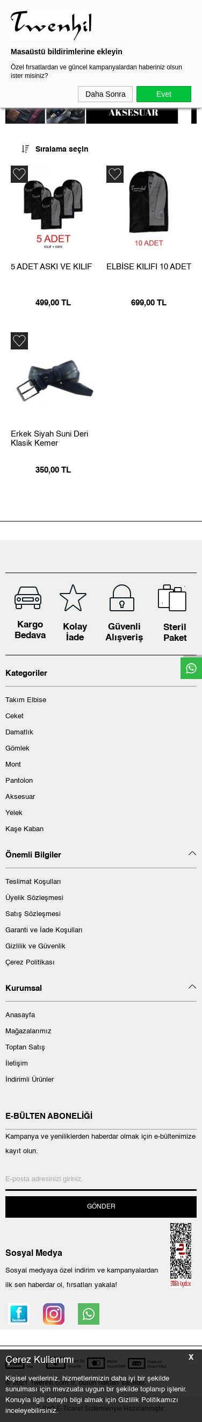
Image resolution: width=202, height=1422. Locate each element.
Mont (13, 764)
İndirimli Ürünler (29, 1079)
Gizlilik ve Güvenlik (35, 946)
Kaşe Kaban (24, 829)
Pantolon (19, 780)
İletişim (16, 1063)
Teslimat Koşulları (33, 881)
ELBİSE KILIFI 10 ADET (148, 267)
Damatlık (19, 732)
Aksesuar (20, 797)
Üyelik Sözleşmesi (34, 898)
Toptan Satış (25, 1047)
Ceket (14, 716)
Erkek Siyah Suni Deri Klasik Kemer (49, 438)
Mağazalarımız (28, 1031)
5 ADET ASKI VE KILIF (51, 267)
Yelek (14, 813)
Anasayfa (20, 1015)
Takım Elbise (25, 700)
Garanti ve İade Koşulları (44, 930)
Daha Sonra (105, 94)
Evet (163, 94)
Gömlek (17, 748)
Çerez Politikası (30, 962)
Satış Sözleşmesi (33, 914)
